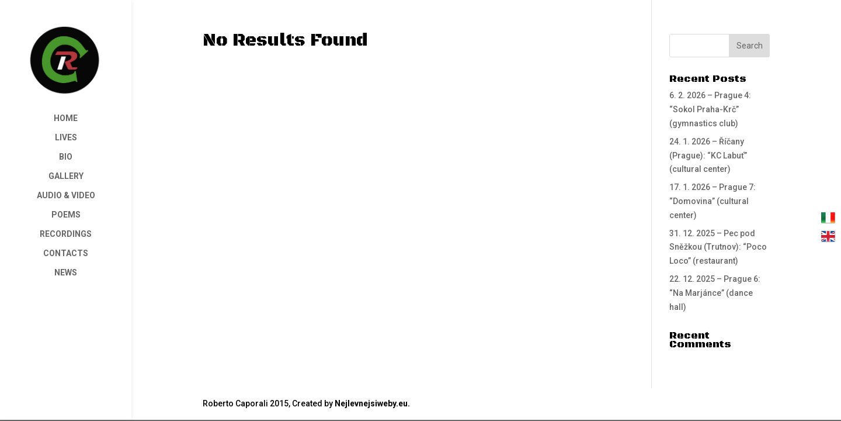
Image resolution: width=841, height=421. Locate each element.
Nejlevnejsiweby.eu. (372, 403)
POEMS (66, 214)
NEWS (65, 272)
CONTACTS (65, 253)
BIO (65, 157)
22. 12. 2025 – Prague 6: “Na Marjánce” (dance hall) (714, 293)
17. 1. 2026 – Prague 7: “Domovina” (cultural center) (712, 201)
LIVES (66, 137)
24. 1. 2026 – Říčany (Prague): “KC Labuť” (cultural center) (708, 155)
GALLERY (66, 176)
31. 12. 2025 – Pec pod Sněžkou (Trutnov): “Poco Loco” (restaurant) (718, 247)
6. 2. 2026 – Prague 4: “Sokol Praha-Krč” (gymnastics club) (710, 109)
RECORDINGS (66, 234)
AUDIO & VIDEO (66, 195)
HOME (66, 118)
